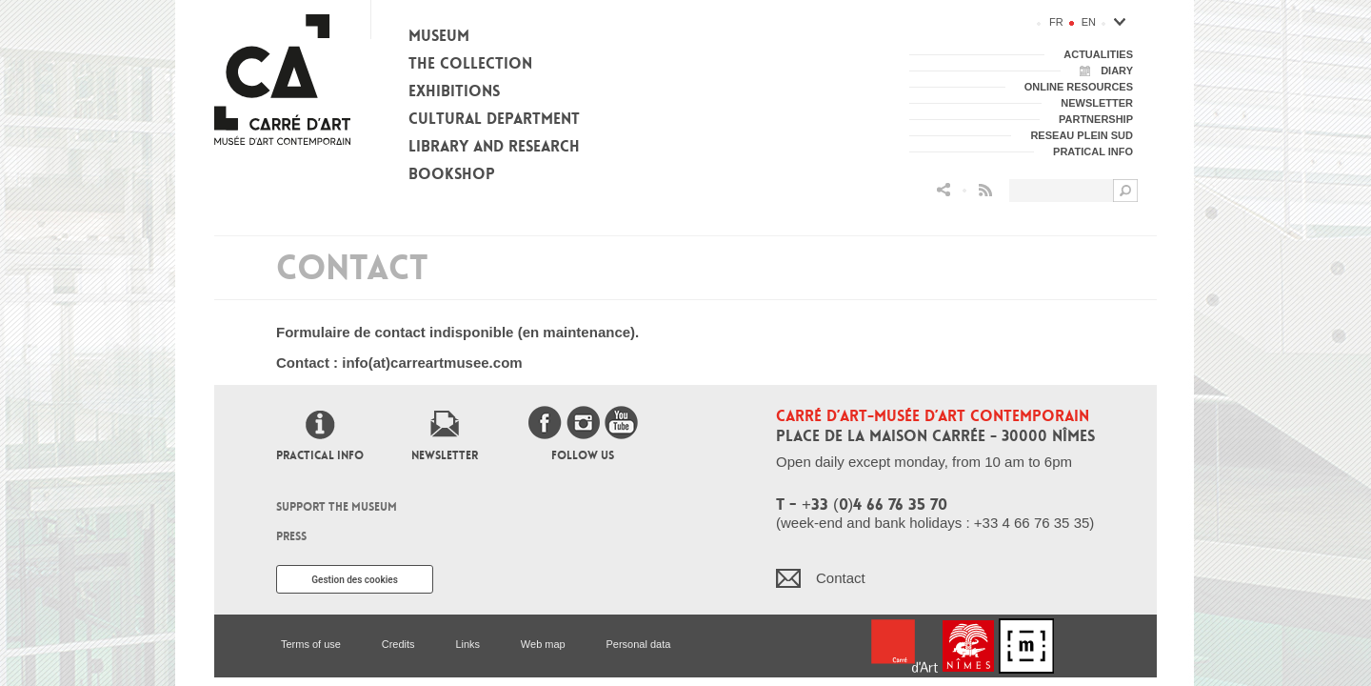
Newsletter (444, 455)
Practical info (320, 455)
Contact (840, 578)
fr (1056, 22)
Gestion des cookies (354, 580)
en (1089, 22)
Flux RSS (985, 190)
